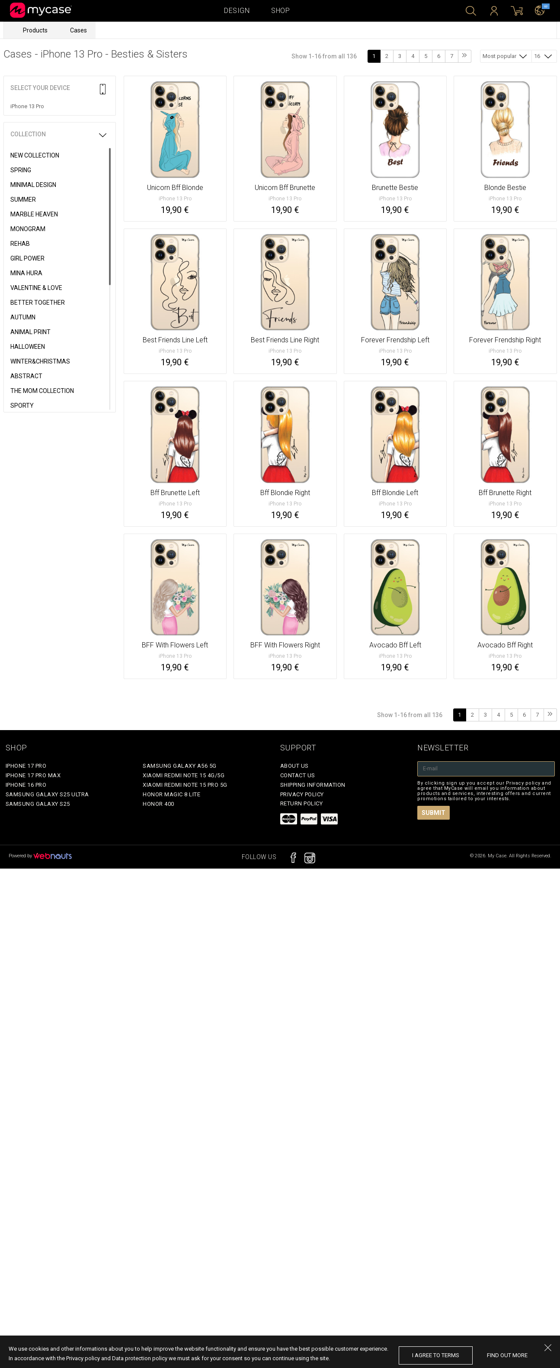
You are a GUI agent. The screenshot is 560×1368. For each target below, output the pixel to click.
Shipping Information (313, 785)
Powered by (40, 856)
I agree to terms (435, 1355)
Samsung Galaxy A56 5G (180, 766)
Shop (280, 10)
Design (237, 10)
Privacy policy (302, 794)
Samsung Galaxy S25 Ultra (47, 794)
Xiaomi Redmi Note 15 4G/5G (183, 775)
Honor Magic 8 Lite (171, 794)
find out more (507, 1355)
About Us (294, 766)
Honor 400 (158, 804)
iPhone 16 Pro (26, 785)
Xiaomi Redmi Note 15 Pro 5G (185, 785)
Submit (433, 812)
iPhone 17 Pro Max (33, 775)
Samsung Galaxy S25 (38, 804)
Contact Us (297, 775)
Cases (78, 30)
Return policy (301, 803)
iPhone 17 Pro (26, 766)
